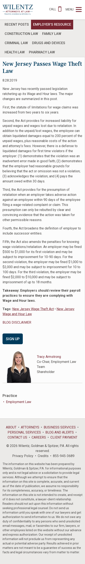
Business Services (60, 427)
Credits (43, 456)
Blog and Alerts (59, 432)
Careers (39, 437)
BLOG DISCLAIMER (17, 322)
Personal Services (24, 432)
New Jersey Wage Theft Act (33, 309)
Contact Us (17, 437)
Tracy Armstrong (49, 357)
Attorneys (30, 427)
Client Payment (63, 437)
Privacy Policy (22, 456)
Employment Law (18, 402)
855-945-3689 (63, 456)
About (11, 427)
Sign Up (13, 339)
